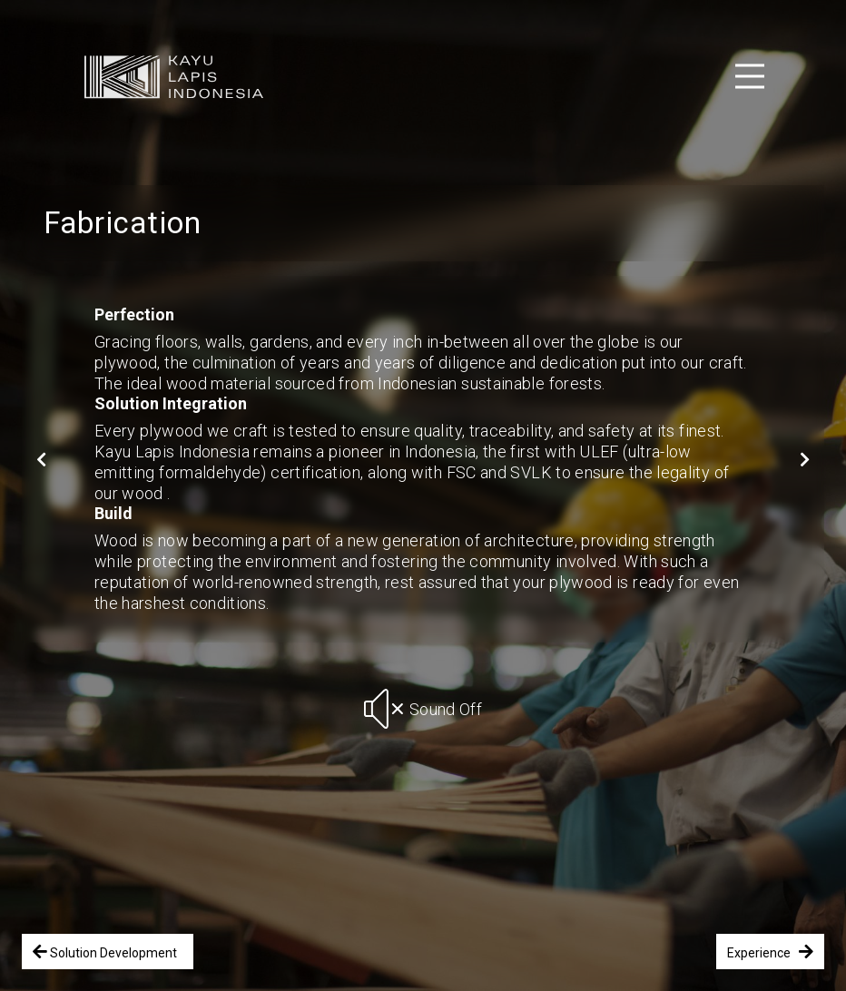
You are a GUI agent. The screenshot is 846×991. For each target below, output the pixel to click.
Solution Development (107, 951)
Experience (770, 951)
